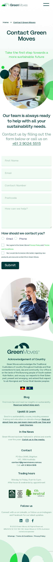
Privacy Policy (34, 245)
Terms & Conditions (24, 536)
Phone (23, 239)
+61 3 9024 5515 (28, 465)
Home (6, 22)
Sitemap (11, 536)
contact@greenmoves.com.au (27, 462)
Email (9, 239)
